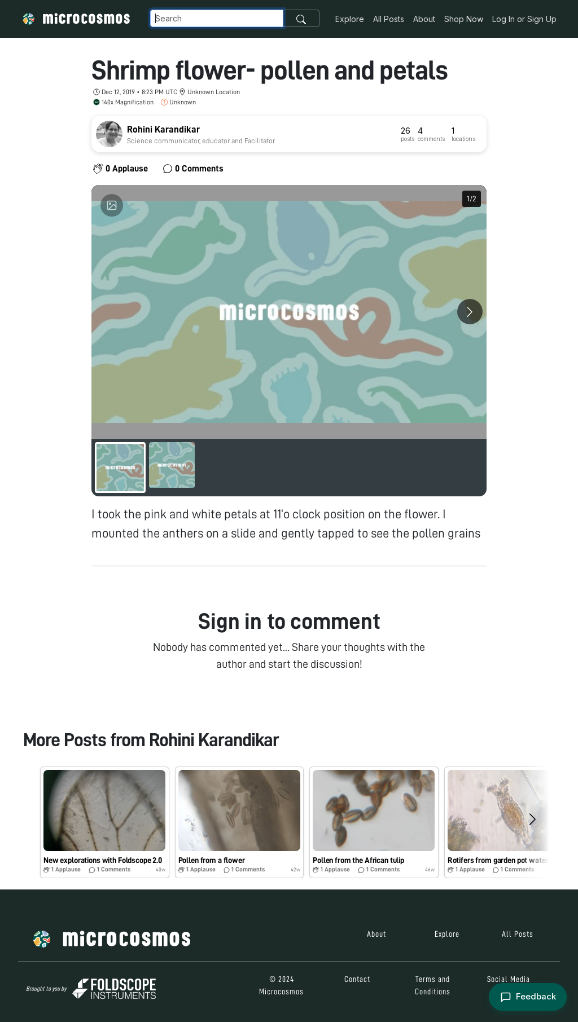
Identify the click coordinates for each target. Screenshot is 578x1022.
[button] (104, 822)
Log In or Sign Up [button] (524, 19)
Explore (349, 19)
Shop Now (463, 19)
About (424, 19)
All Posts (388, 19)
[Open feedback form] (527, 997)
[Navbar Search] (216, 18)
